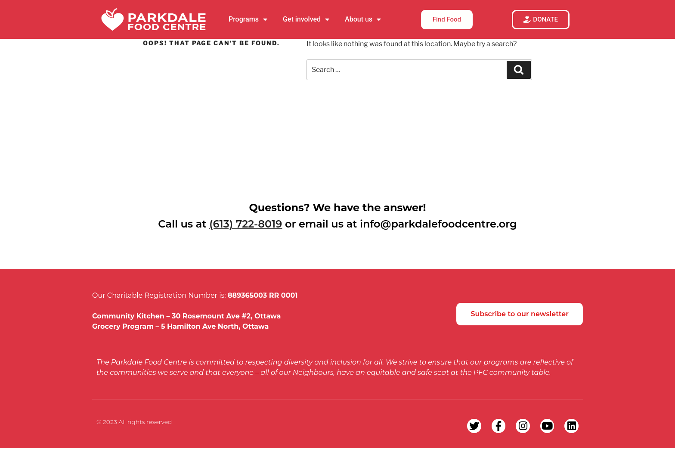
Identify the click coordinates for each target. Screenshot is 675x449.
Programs (248, 19)
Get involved (306, 19)
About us (363, 19)
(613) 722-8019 (245, 224)
